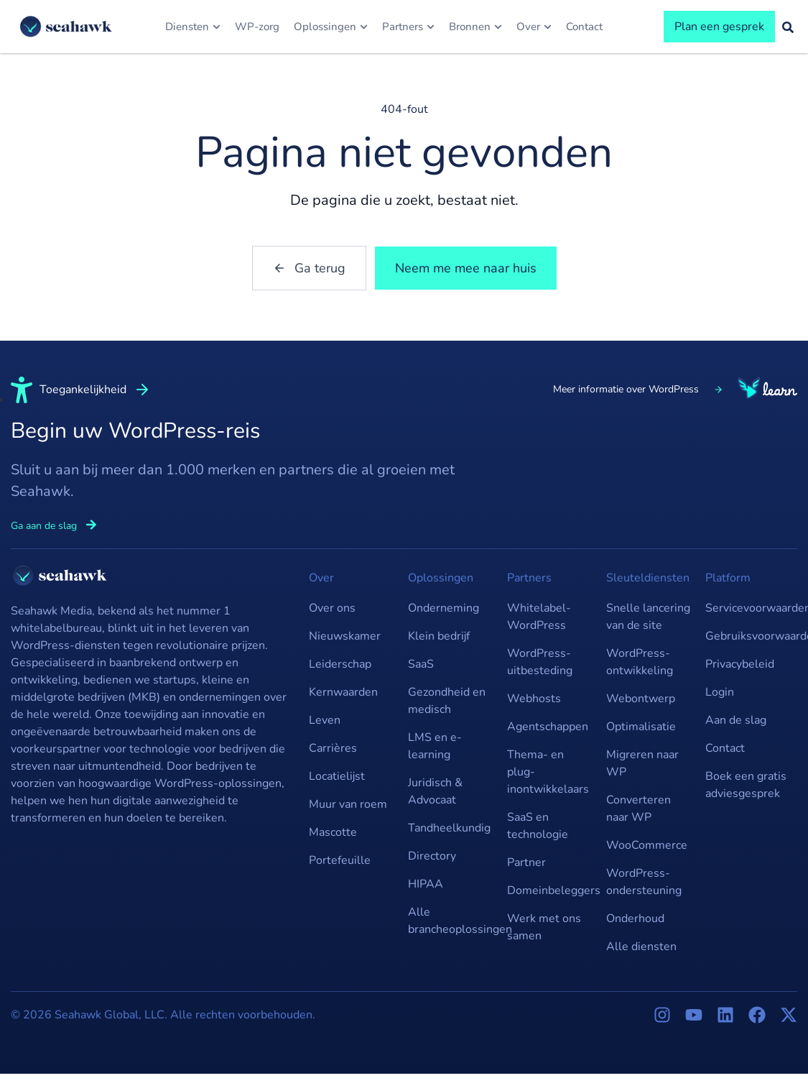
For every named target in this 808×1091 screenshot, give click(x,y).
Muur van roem (348, 804)
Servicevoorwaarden (747, 608)
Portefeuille (340, 860)
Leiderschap (340, 664)
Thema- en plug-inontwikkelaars (548, 772)
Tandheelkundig (449, 828)
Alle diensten (641, 946)
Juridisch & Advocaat (435, 791)
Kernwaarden (343, 692)
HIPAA (425, 884)
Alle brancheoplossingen (450, 920)
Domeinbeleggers (549, 890)
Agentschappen (547, 727)
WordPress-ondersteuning (644, 881)
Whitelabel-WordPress (539, 616)
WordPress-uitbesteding (539, 661)
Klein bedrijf (439, 636)
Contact (725, 748)
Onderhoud (635, 918)
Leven (324, 720)
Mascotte (333, 832)
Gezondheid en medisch (447, 700)
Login (719, 692)
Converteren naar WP (638, 808)
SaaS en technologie (537, 825)
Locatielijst (337, 776)
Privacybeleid (739, 664)
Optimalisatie (641, 727)
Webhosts (534, 698)
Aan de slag (735, 720)
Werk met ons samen (544, 927)
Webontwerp (640, 698)
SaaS (421, 664)
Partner (526, 862)
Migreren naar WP (642, 763)
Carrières (333, 748)
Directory (432, 856)
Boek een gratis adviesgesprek (745, 784)
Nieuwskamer (345, 636)
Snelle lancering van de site (648, 616)
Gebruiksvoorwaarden (747, 636)
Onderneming (443, 608)
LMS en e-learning (435, 746)
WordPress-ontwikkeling (639, 661)
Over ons (332, 608)
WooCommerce (646, 845)
